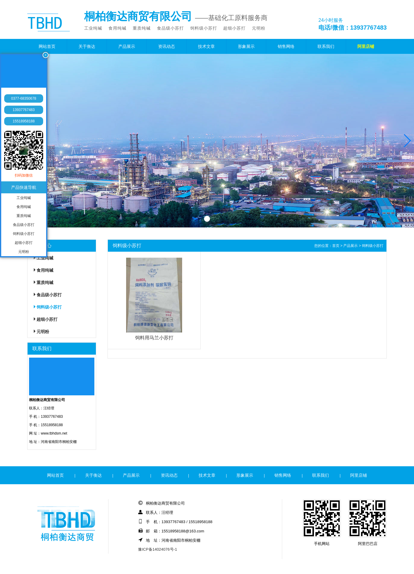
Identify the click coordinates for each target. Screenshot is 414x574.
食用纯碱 (117, 28)
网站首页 (47, 46)
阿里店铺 (365, 46)
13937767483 (23, 110)
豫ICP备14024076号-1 (157, 549)
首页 (335, 246)
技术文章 (206, 46)
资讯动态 (166, 46)
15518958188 (23, 121)
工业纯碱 (93, 28)
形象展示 (246, 46)
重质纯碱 (142, 28)
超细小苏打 (234, 28)
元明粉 (258, 28)
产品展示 (126, 46)
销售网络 (286, 46)
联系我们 (326, 46)
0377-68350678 (23, 98)
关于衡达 (86, 46)
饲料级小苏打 (203, 28)
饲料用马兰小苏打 (154, 337)
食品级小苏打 (170, 28)
